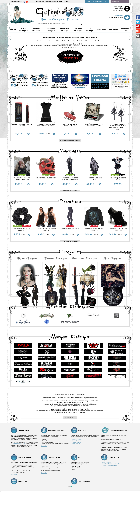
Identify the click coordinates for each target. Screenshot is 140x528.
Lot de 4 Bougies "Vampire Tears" (22, 125)
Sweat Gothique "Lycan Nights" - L (94, 227)
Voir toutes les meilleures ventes (70, 139)
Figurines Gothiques (78, 30)
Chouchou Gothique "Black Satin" (22, 227)
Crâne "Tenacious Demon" (46, 177)
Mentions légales (107, 497)
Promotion (26, 223)
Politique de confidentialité (109, 500)
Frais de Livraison (77, 477)
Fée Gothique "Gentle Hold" (118, 177)
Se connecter (118, 8)
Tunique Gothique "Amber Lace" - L (46, 227)
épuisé (122, 174)
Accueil (13, 30)
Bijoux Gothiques (23, 30)
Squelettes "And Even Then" (94, 177)
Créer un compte (117, 10)
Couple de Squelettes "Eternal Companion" (70, 177)
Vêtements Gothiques (36, 30)
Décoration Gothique (64, 30)
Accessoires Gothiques (51, 30)
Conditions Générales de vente (110, 499)
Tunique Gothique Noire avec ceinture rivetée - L (46, 125)
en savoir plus (70, 453)
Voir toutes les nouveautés (70, 188)
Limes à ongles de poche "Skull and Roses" (93, 125)
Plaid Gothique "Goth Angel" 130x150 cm (22, 177)
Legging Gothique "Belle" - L (70, 227)
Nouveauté (22, 174)
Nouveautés (101, 30)
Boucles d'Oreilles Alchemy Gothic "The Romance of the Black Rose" (117, 126)
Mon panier (119, 15)
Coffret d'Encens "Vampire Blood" (70, 125)
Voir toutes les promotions (70, 238)
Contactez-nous (125, 30)
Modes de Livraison (77, 476)
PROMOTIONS (113, 30)
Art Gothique (90, 30)
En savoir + (44, 481)
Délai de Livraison (77, 474)
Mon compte (118, 7)
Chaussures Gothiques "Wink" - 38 (118, 227)
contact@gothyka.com (19, 479)
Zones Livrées (76, 479)
